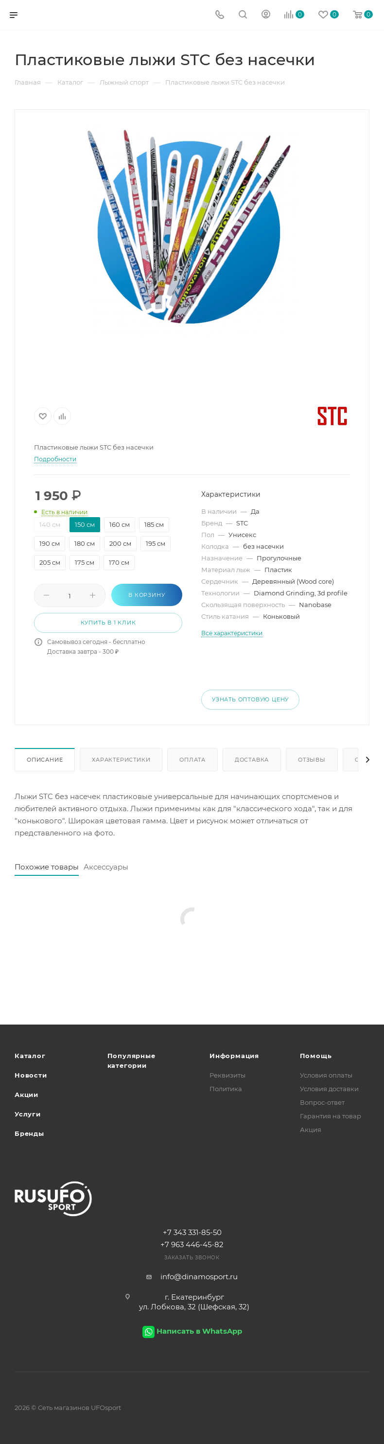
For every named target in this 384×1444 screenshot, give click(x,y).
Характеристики (121, 759)
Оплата (192, 759)
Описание (45, 759)
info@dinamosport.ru (199, 1276)
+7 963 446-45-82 (192, 1244)
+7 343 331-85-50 (192, 1232)
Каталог (30, 1056)
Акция (310, 1129)
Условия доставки (329, 1089)
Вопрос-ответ (322, 1102)
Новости (31, 1075)
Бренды (29, 1133)
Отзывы (312, 759)
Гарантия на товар (330, 1116)
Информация (234, 1056)
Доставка (252, 759)
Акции (26, 1094)
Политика (225, 1089)
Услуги (28, 1114)
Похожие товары (47, 866)
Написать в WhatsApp (199, 1331)
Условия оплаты (326, 1075)
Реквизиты (227, 1075)
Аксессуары (106, 866)
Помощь (316, 1056)
